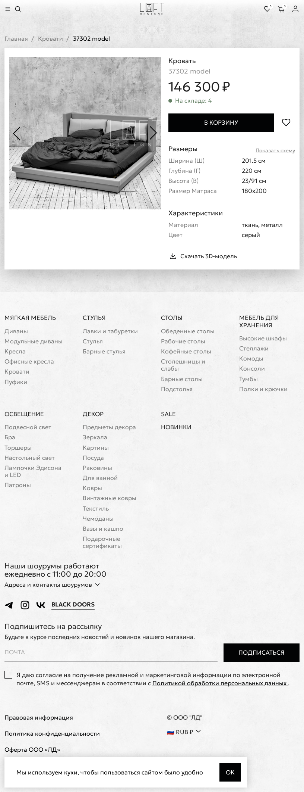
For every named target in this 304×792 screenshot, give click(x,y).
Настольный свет (29, 457)
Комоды (251, 358)
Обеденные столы (188, 331)
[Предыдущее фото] (16, 133)
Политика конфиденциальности (52, 733)
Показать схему (275, 150)
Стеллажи (254, 348)
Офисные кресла (29, 361)
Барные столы (182, 379)
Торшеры (18, 447)
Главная (16, 38)
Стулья (94, 317)
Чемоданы (98, 518)
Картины (96, 447)
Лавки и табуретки (110, 331)
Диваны (16, 331)
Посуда (93, 457)
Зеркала (95, 437)
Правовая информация (38, 717)
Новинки (176, 427)
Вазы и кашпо (103, 528)
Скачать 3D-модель (202, 256)
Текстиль (96, 508)
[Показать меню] (7, 9)
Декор (93, 414)
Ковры (92, 488)
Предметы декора (109, 427)
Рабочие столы (183, 341)
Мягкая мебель (30, 317)
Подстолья (177, 389)
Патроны (17, 485)
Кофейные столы (186, 351)
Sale (168, 414)
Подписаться (261, 652)
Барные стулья (104, 351)
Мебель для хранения (259, 321)
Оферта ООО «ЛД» (32, 749)
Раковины (97, 467)
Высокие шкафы (263, 338)
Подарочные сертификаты (102, 542)
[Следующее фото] (153, 133)
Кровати (50, 38)
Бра (9, 437)
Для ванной (100, 477)
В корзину (221, 122)
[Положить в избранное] (286, 122)
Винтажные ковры (109, 498)
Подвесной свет (27, 427)
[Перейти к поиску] (18, 9)
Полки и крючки (263, 389)
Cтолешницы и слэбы (183, 365)
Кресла (15, 351)
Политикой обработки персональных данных (220, 683)
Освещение (24, 414)
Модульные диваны (33, 341)
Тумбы (248, 379)
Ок (230, 772)
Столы (172, 317)
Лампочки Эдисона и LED (32, 471)
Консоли (252, 368)
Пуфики (15, 382)
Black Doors (73, 604)
